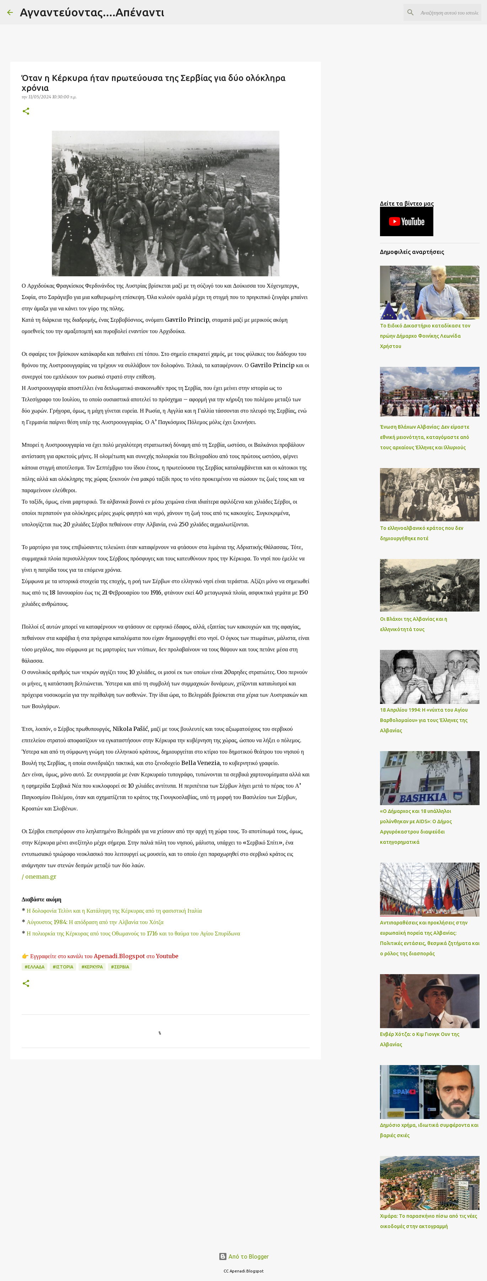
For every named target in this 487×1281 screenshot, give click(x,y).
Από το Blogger (244, 1256)
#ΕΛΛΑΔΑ (34, 967)
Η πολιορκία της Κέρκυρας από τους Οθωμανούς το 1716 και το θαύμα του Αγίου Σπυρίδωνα (133, 933)
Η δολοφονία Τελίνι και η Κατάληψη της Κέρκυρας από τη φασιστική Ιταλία (114, 910)
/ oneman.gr (39, 876)
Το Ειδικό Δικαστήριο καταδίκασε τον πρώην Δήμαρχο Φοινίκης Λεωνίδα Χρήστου (425, 336)
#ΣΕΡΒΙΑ (120, 967)
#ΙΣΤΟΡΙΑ (63, 967)
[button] (26, 111)
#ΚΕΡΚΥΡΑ (92, 967)
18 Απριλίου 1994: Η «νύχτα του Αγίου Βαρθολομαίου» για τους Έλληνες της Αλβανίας (424, 720)
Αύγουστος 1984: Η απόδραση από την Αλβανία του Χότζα (95, 922)
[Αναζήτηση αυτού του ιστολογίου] (444, 12)
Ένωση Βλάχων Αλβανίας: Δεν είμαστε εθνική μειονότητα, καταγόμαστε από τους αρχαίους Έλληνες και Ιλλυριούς (424, 437)
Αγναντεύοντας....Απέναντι (92, 12)
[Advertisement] (165, 1119)
